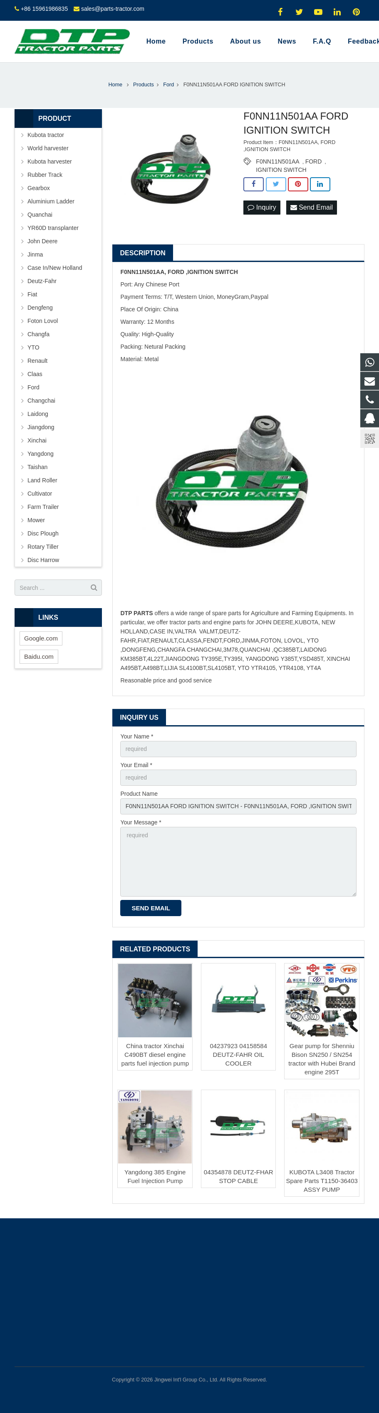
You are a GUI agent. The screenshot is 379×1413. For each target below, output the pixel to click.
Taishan (37, 467)
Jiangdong (40, 427)
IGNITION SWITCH (281, 169)
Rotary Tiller (43, 546)
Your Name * (136, 736)
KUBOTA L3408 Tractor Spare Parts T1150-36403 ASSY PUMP (322, 1181)
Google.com (41, 638)
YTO (33, 347)
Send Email (311, 207)
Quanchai (39, 214)
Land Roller (42, 480)
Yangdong (40, 453)
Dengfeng (40, 307)
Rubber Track (44, 174)
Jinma (35, 254)
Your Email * (136, 765)
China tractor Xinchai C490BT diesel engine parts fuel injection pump (155, 1054)
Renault (37, 360)
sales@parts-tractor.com (112, 8)
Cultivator (39, 493)
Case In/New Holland (54, 267)
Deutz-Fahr (42, 281)
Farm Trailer (43, 507)
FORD (313, 161)
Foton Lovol (42, 321)
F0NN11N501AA (277, 161)
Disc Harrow (43, 560)
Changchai (41, 400)
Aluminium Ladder (50, 201)
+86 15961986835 (44, 8)
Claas (34, 374)
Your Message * (140, 822)
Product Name (138, 793)
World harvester (48, 148)
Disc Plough (43, 533)
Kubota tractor (45, 135)
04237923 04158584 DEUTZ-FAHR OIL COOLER (238, 1054)
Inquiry (262, 207)
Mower (36, 520)
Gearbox (38, 188)
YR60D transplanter (53, 228)
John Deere (42, 241)
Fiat (32, 294)
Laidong (37, 414)
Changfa (38, 334)
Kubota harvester (49, 161)
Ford (33, 387)
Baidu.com (39, 656)
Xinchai (37, 440)
